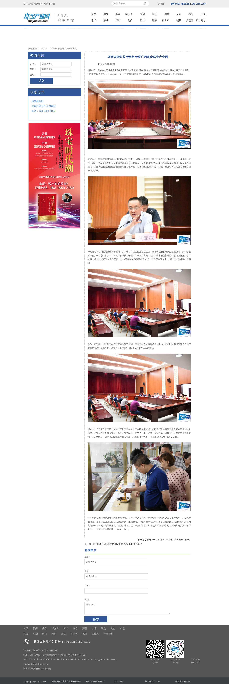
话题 (191, 14)
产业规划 (201, 20)
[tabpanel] (114, 35)
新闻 (106, 14)
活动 (118, 20)
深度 (166, 14)
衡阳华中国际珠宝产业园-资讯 (63, 48)
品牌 (106, 20)
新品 (154, 20)
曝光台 (129, 14)
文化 (203, 14)
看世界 (165, 20)
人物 (178, 14)
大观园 (189, 20)
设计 (142, 20)
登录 (46, 4)
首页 (93, 14)
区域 (142, 14)
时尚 (130, 20)
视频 (178, 20)
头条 (118, 14)
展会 (154, 14)
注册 (53, 4)
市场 (93, 20)
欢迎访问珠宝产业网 (33, 4)
